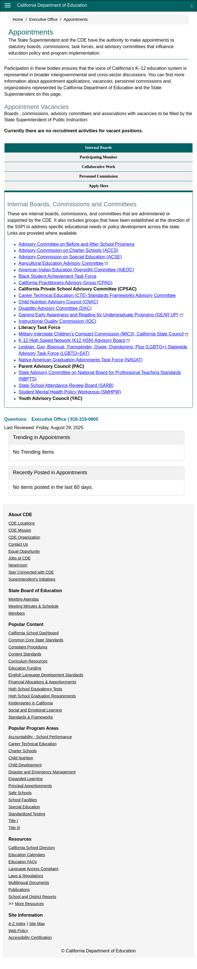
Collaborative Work (98, 167)
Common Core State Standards (35, 640)
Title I (13, 820)
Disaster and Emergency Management (42, 772)
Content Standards (24, 654)
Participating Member (98, 157)
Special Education (24, 807)
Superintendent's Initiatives (31, 579)
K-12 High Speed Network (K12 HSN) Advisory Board (74, 340)
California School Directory (31, 847)
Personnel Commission (98, 176)
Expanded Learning (25, 778)
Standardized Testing (26, 814)
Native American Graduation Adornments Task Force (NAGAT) (80, 359)
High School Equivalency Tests (35, 689)
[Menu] (7, 5)
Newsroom (17, 565)
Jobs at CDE (19, 558)
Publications (19, 889)
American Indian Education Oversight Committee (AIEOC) (76, 269)
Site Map (37, 923)
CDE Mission (19, 530)
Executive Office (43, 19)
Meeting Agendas (23, 599)
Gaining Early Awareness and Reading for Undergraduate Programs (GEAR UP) (101, 314)
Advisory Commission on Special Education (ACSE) (70, 256)
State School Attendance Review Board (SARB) (66, 385)
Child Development (25, 765)
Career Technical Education (32, 744)
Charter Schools (22, 751)
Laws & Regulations (25, 876)
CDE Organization (24, 537)
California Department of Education (52, 5)
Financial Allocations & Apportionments (42, 682)
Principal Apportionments (30, 786)
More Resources (29, 903)
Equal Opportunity (24, 551)
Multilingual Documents (28, 882)
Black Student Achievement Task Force (57, 276)
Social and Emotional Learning (35, 710)
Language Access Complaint (33, 869)
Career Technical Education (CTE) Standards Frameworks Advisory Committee (97, 295)
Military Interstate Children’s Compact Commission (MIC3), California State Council (103, 334)
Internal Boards (98, 148)
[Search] (192, 5)
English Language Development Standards (45, 675)
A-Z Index (17, 923)
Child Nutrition (20, 758)
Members (16, 613)
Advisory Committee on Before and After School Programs (77, 244)
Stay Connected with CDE (31, 572)
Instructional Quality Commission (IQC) (57, 321)
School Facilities (22, 800)
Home (18, 19)
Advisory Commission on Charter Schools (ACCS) (68, 250)
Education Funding (24, 668)
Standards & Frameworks (30, 717)
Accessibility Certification (30, 937)
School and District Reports (32, 896)
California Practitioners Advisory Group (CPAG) (65, 282)
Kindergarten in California (30, 703)
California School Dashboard (33, 633)
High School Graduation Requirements (42, 696)
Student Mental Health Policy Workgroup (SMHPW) (70, 392)
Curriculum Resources (27, 661)
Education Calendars (26, 854)
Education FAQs (22, 862)
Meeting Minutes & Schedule (33, 606)
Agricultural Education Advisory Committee (63, 263)
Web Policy (18, 930)
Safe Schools (20, 793)
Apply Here (98, 186)
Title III (14, 827)
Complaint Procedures (27, 647)
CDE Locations (21, 523)
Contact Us (18, 544)
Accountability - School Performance (40, 737)
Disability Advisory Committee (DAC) (55, 308)
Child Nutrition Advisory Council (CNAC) (58, 301)
